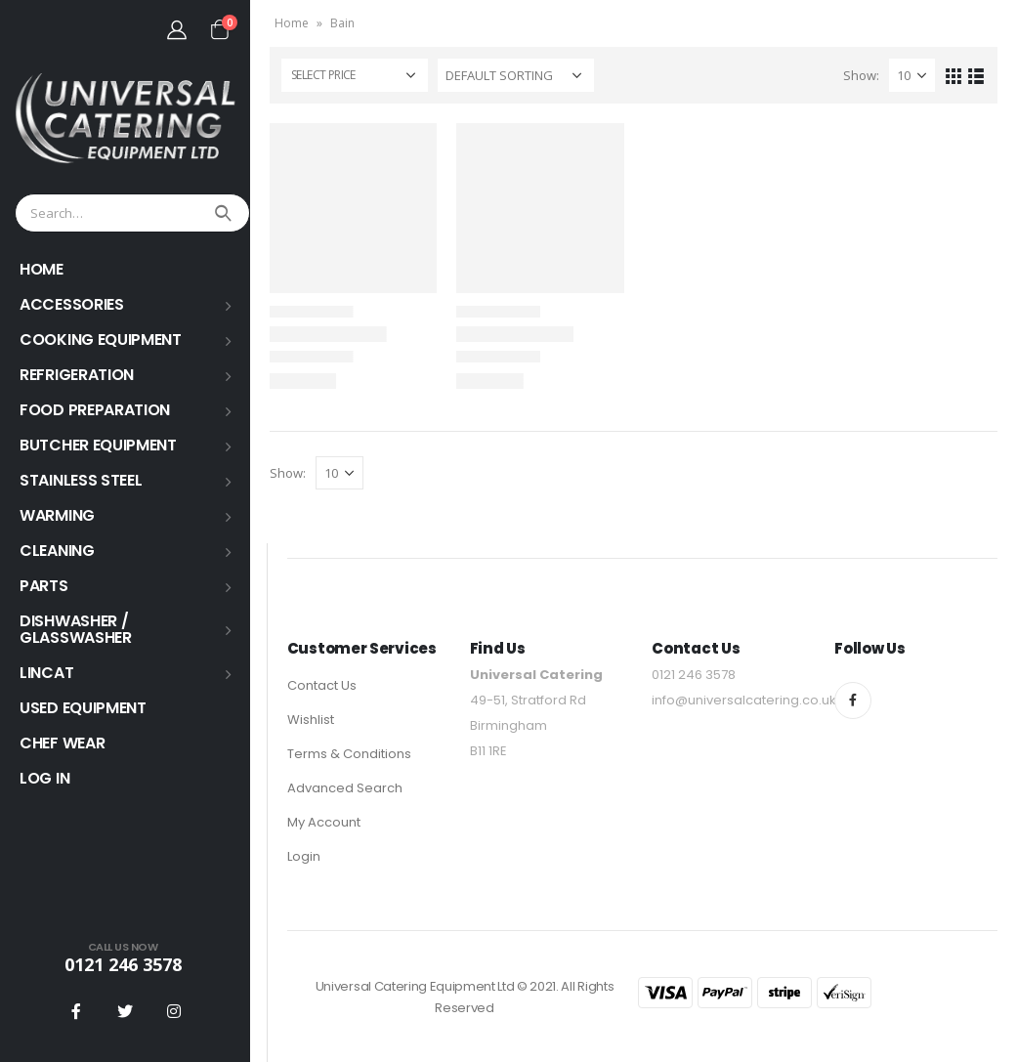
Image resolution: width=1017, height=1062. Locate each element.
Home (292, 23)
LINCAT (46, 672)
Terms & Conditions (349, 753)
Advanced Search (345, 788)
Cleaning (57, 550)
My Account (323, 822)
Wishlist (310, 719)
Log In (44, 778)
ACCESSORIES (72, 304)
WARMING (57, 515)
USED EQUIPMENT (83, 708)
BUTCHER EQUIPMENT (98, 445)
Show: (861, 75)
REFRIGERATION (77, 374)
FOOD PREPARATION (95, 410)
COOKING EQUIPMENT (101, 339)
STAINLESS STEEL (81, 480)
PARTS (44, 585)
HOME (42, 269)
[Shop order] (516, 75)
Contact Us (322, 685)
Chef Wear (62, 743)
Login (303, 856)
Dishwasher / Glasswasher (76, 629)
